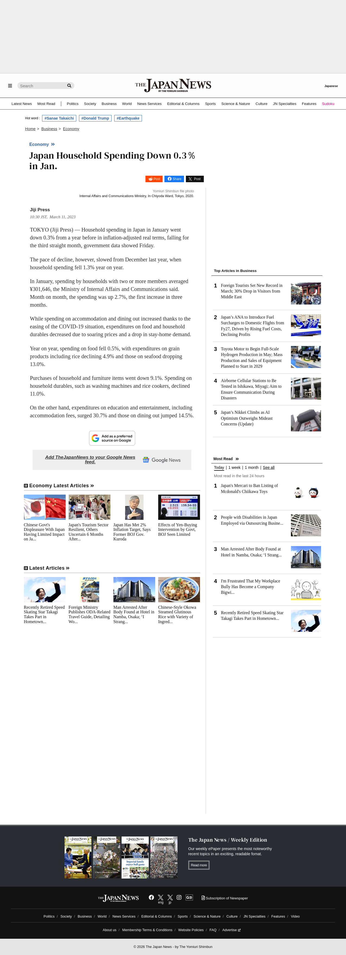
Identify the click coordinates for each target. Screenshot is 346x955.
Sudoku (328, 104)
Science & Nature (235, 104)
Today (219, 468)
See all (269, 468)
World (127, 104)
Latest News (22, 104)
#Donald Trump (95, 118)
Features (309, 104)
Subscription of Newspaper (225, 898)
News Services (149, 104)
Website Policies (191, 930)
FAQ (213, 930)
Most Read (46, 104)
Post (157, 179)
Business (109, 104)
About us (109, 930)
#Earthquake (128, 118)
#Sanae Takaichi (59, 118)
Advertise (231, 930)
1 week (234, 468)
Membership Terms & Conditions (147, 930)
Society (90, 104)
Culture (262, 104)
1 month (252, 468)
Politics (72, 104)
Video (295, 916)
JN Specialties (284, 104)
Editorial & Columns (183, 104)
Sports (210, 104)
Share (177, 179)
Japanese (331, 86)
